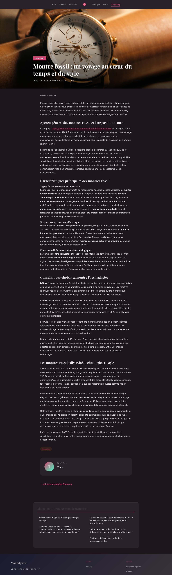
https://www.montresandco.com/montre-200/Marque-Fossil (81, 128)
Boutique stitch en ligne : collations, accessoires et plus (106, 539)
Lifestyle (96, 4)
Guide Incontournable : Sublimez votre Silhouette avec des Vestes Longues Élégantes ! (111, 530)
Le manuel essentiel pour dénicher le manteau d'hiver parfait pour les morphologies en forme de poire (111, 520)
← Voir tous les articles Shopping (56, 484)
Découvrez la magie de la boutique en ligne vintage (59, 519)
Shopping (115, 4)
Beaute (62, 4)
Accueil (43, 95)
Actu (54, 4)
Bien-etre (73, 4)
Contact (129, 571)
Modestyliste (19, 563)
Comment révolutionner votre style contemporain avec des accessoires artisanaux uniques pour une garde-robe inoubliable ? (60, 529)
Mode (105, 4)
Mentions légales (133, 566)
